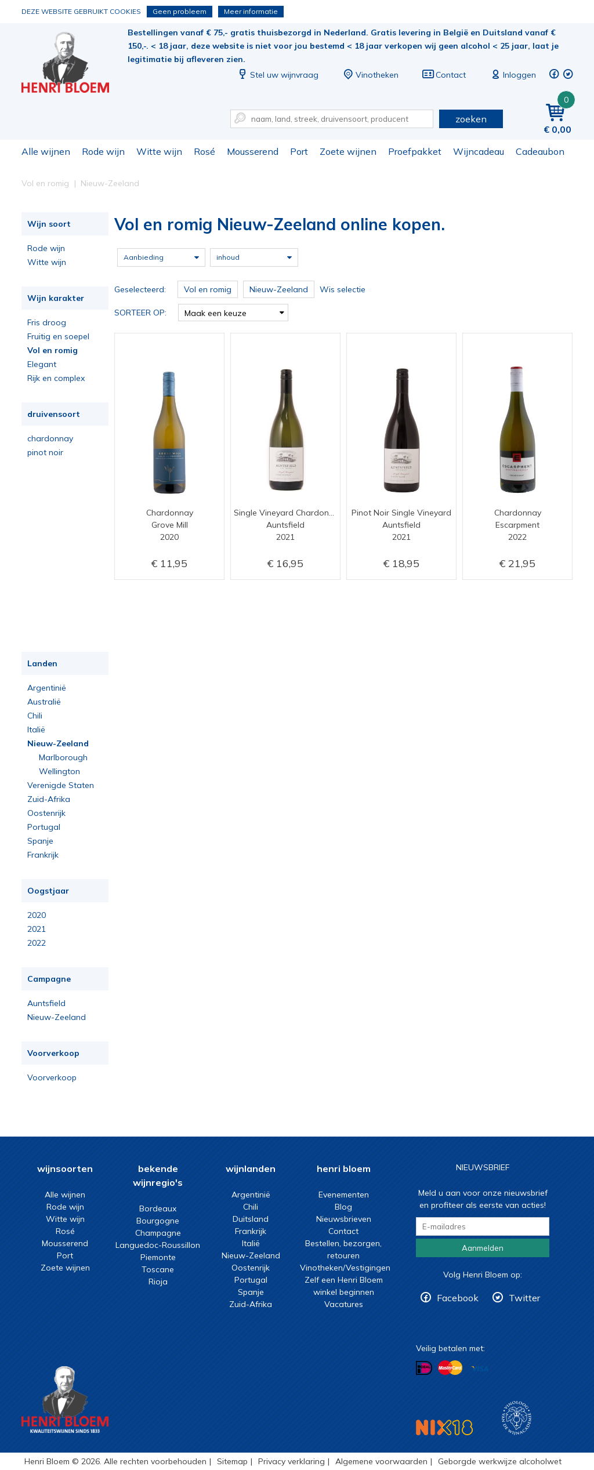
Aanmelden (483, 1248)
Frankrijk (43, 855)
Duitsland (251, 1219)
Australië (44, 701)
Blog (343, 1207)
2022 (36, 943)
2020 (36, 915)
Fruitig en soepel (58, 336)
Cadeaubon (540, 151)
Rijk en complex (56, 378)
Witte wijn (159, 151)
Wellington (59, 771)
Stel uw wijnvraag (277, 75)
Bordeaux (157, 1208)
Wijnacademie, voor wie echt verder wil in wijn (516, 1418)
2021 (36, 929)
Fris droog (46, 322)
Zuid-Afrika (48, 799)
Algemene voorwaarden (381, 1461)
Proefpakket (414, 151)
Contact (444, 75)
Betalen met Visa (479, 1368)
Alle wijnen (45, 151)
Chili (34, 715)
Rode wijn (103, 151)
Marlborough (63, 757)
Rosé (204, 151)
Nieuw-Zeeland (58, 743)
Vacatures (343, 1304)
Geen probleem (180, 11)
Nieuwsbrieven (343, 1219)
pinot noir (45, 452)
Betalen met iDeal (424, 1368)
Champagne (158, 1233)
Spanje (40, 841)
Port (299, 151)
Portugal (43, 827)
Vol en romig (52, 350)
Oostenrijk (46, 813)
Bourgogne (157, 1220)
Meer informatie (251, 11)
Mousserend (252, 151)
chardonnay (50, 438)
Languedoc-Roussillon (157, 1245)
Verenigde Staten (60, 785)
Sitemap (232, 1461)
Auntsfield (46, 1003)
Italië (36, 729)
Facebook (458, 1298)
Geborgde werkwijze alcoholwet (500, 1461)
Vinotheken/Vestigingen (345, 1267)
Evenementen (343, 1194)
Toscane (158, 1269)
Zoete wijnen (348, 151)
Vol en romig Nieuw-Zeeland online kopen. (73, 64)
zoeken (471, 119)
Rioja (158, 1281)
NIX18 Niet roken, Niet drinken (444, 1427)
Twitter (524, 1298)
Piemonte (158, 1257)
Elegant (41, 364)
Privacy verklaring (291, 1461)
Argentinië (46, 688)
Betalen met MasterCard (450, 1367)
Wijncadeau (478, 151)
